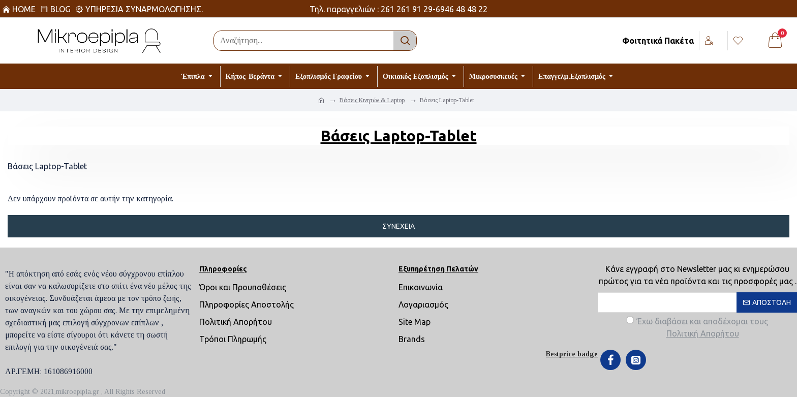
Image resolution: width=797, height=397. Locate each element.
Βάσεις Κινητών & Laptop (372, 100)
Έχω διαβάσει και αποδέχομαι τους (697, 328)
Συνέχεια (398, 226)
